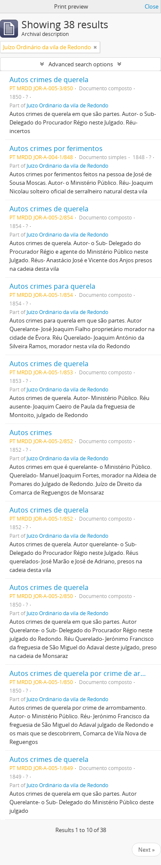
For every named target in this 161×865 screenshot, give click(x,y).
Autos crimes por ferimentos (56, 148)
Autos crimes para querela (52, 286)
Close (151, 6)
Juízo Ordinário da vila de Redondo (67, 105)
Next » (146, 849)
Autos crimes (30, 432)
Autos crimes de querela (48, 79)
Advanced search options (81, 64)
